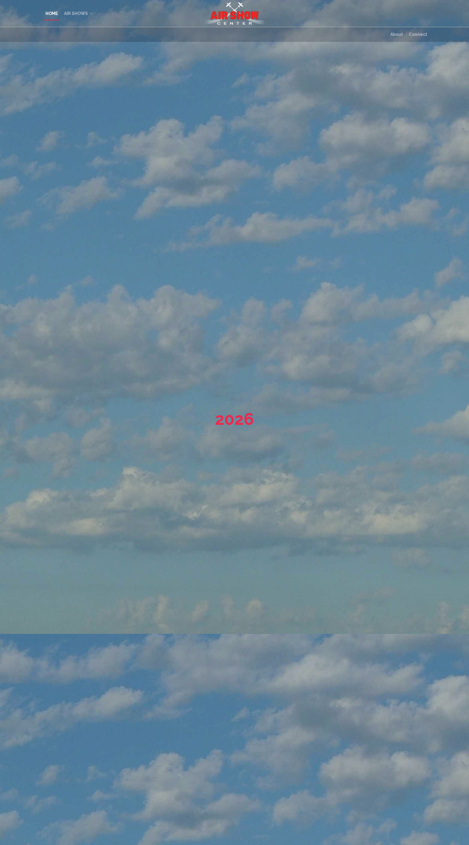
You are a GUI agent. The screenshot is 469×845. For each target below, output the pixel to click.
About (396, 34)
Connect (418, 34)
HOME (51, 13)
